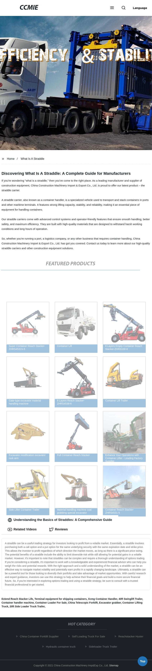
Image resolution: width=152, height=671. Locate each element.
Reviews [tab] (58, 529)
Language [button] (140, 7)
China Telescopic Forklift (83, 602)
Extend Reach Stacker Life (17, 598)
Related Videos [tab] (22, 529)
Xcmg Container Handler (102, 598)
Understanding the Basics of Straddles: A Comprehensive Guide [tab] (60, 520)
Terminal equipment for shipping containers (60, 598)
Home (11, 158)
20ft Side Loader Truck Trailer (27, 606)
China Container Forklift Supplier (40, 636)
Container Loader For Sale (51, 602)
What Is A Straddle (32, 158)
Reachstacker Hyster (132, 636)
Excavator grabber (110, 602)
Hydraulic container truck (62, 646)
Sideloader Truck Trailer (104, 646)
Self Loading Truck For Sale (89, 636)
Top (142, 661)
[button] (112, 8)
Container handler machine (17, 602)
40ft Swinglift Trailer (130, 598)
